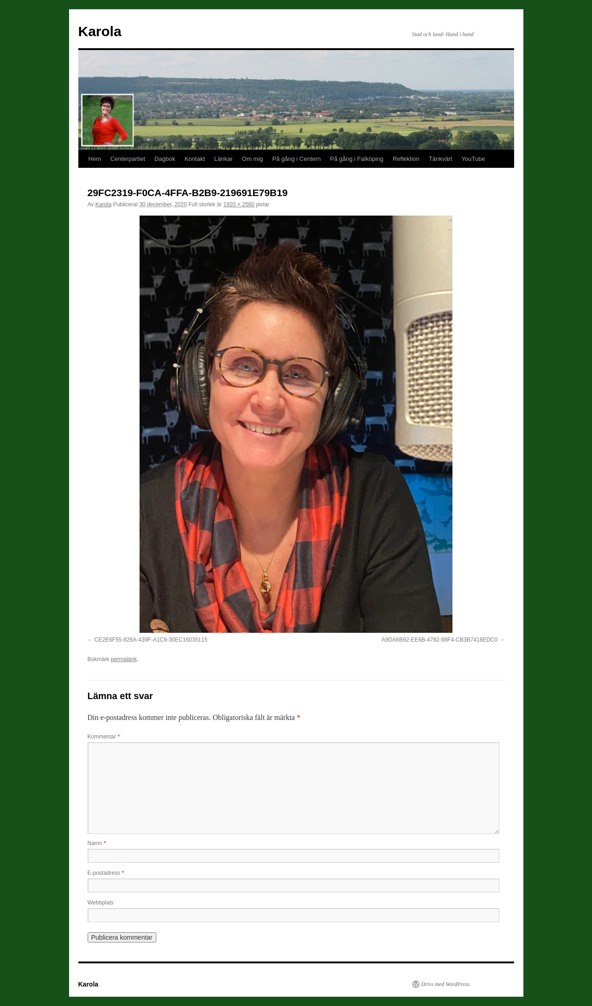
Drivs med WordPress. (446, 984)
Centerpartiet (127, 158)
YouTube (473, 158)
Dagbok (164, 158)
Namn (97, 843)
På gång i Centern (296, 158)
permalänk (124, 659)
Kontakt (195, 158)
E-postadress (106, 873)
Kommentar (104, 736)
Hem (95, 158)
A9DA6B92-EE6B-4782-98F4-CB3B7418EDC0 (439, 640)
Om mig (252, 158)
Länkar (223, 158)
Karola (99, 31)
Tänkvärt (440, 158)
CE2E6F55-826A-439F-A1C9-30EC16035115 (151, 640)
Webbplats (101, 902)
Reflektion (406, 158)
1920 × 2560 (239, 204)
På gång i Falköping (356, 158)
